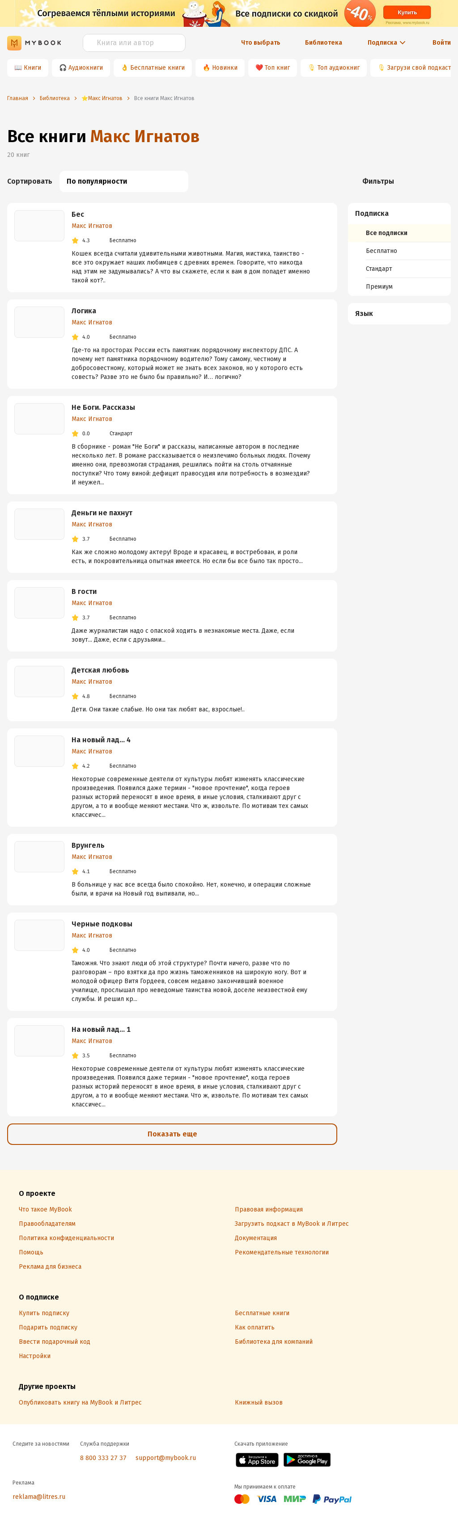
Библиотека (323, 42)
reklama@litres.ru (39, 1497)
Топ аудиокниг (339, 68)
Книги (32, 68)
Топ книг (277, 68)
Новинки (224, 68)
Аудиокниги (85, 68)
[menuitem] (399, 249)
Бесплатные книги (157, 68)
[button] (399, 213)
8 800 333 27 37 (103, 1458)
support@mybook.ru (166, 1458)
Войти (442, 42)
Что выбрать (260, 42)
